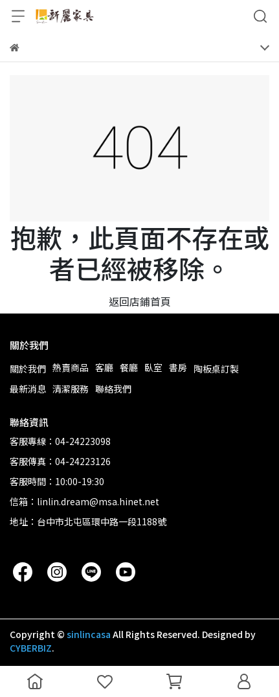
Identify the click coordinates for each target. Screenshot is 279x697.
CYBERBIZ (31, 647)
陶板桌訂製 (216, 368)
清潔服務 (70, 388)
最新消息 (28, 388)
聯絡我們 (113, 388)
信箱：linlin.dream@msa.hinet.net (84, 501)
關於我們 (28, 368)
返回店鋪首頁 (140, 301)
